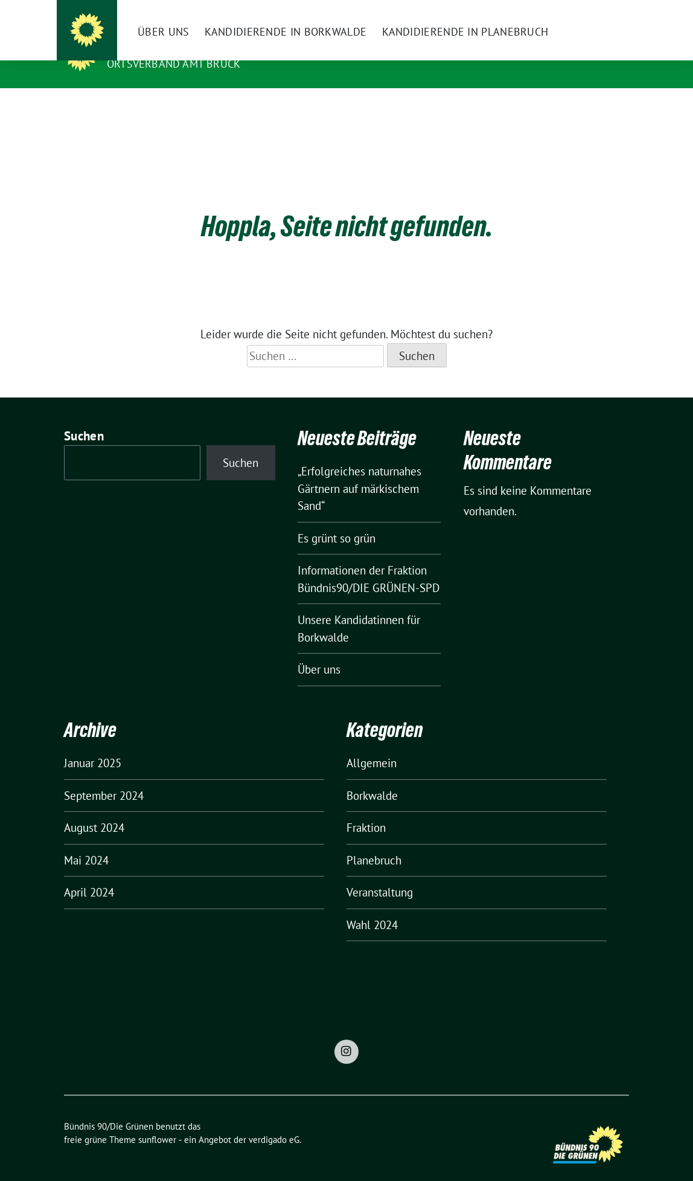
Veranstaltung (379, 873)
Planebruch (373, 841)
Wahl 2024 (372, 906)
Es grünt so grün (336, 519)
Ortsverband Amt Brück (173, 64)
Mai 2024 (86, 841)
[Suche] (590, 10)
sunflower (157, 1121)
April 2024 (89, 873)
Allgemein (371, 744)
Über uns (319, 650)
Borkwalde (372, 777)
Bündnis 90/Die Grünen (181, 46)
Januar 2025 (92, 744)
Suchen (84, 417)
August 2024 (94, 809)
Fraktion (366, 809)
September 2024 (104, 777)
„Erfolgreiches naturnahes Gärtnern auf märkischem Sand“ (359, 469)
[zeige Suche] (607, 10)
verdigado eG (274, 1121)
